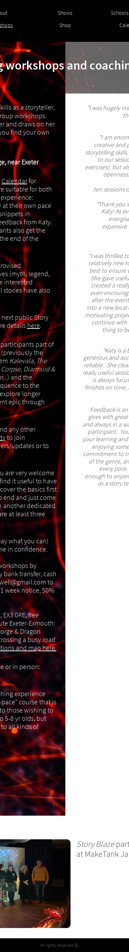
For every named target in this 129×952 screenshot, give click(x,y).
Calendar (14, 180)
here (33, 325)
